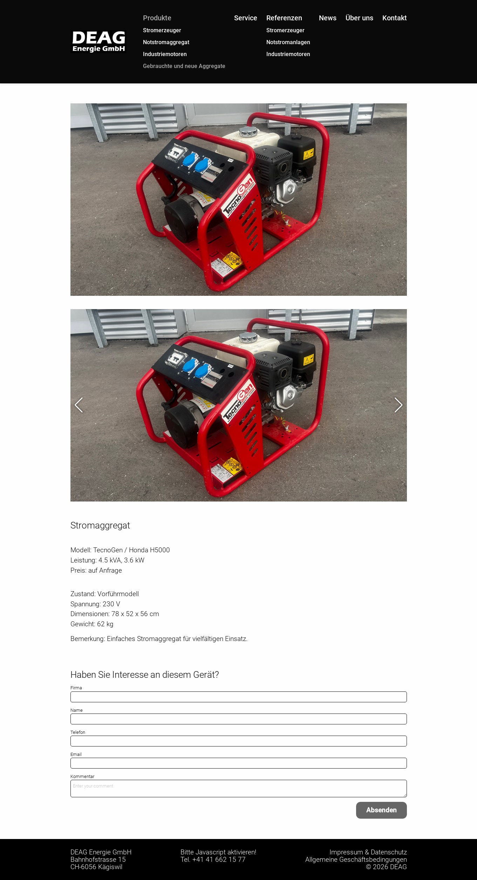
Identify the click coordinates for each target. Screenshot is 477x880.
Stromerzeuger (162, 30)
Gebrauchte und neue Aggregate (184, 66)
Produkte (157, 18)
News (327, 18)
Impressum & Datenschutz (368, 852)
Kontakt (394, 18)
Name (76, 710)
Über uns (359, 18)
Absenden (381, 810)
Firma (76, 687)
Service (245, 18)
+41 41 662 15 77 (219, 859)
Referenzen (284, 18)
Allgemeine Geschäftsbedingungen (356, 859)
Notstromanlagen (288, 42)
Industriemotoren (165, 54)
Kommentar (82, 776)
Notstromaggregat (166, 42)
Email (76, 754)
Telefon (77, 732)
